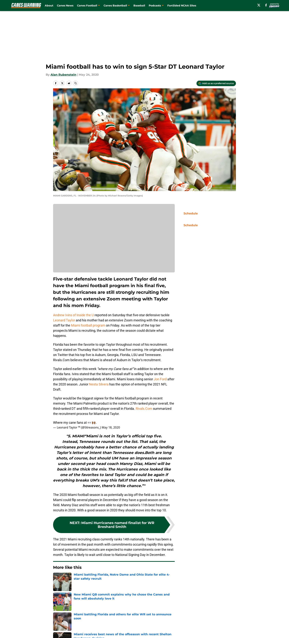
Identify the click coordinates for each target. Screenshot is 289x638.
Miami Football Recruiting (82, 578)
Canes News (65, 5)
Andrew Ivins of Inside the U (73, 315)
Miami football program (88, 325)
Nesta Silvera (99, 384)
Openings (109, 604)
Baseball (139, 5)
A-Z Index (109, 618)
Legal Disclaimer (224, 611)
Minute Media (33, 627)
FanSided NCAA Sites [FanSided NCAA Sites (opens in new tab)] (181, 5)
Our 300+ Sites (187, 604)
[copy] (75, 83)
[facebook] (266, 5)
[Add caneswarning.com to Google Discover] (216, 83)
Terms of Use (146, 611)
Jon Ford (160, 379)
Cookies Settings (149, 618)
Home (57, 578)
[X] (258, 5)
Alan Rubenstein (63, 74)
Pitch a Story (62, 611)
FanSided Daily (223, 604)
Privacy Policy (112, 611)
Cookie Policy (186, 611)
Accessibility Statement (70, 618)
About (49, 5)
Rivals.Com (144, 408)
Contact (142, 604)
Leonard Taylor (64, 320)
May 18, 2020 (111, 427)
